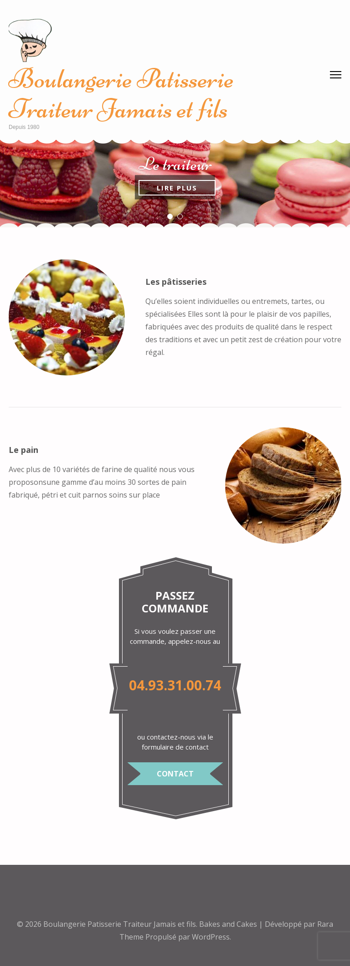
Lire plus (177, 187)
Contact (175, 774)
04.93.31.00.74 (175, 685)
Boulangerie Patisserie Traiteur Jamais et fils (121, 93)
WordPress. (211, 937)
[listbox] (175, 183)
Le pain (23, 449)
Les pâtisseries (175, 281)
